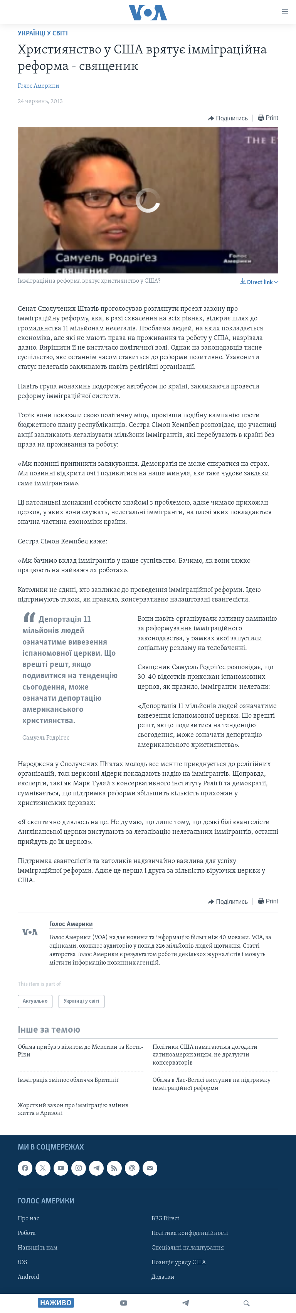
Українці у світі (43, 33)
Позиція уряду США (178, 1263)
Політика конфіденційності (189, 1233)
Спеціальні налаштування (187, 1248)
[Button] (228, 118)
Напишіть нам (37, 1248)
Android (28, 1277)
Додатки (163, 1277)
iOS (22, 1263)
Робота (27, 1233)
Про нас (28, 1219)
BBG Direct (165, 1219)
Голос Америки (38, 86)
